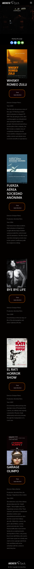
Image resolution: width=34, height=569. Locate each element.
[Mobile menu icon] (31, 3)
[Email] (22, 42)
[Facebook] (11, 42)
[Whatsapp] (18, 42)
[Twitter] (15, 42)
